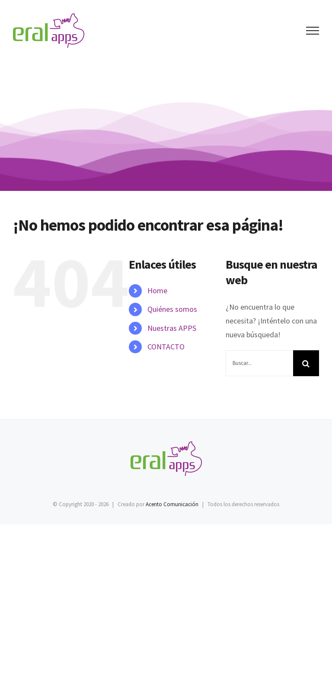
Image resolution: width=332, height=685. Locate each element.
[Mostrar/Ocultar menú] (313, 31)
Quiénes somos (172, 309)
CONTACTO (166, 347)
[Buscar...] (259, 363)
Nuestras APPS (171, 328)
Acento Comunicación (172, 504)
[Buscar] (306, 363)
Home (157, 290)
